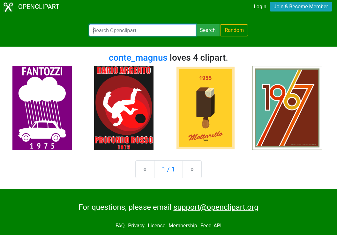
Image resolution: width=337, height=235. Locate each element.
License (156, 226)
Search (207, 30)
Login (260, 7)
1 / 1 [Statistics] (168, 169)
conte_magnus (138, 57)
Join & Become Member (301, 7)
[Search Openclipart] (142, 30)
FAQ (120, 226)
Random (234, 30)
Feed (206, 226)
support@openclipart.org (215, 207)
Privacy (136, 226)
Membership (182, 226)
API (217, 226)
